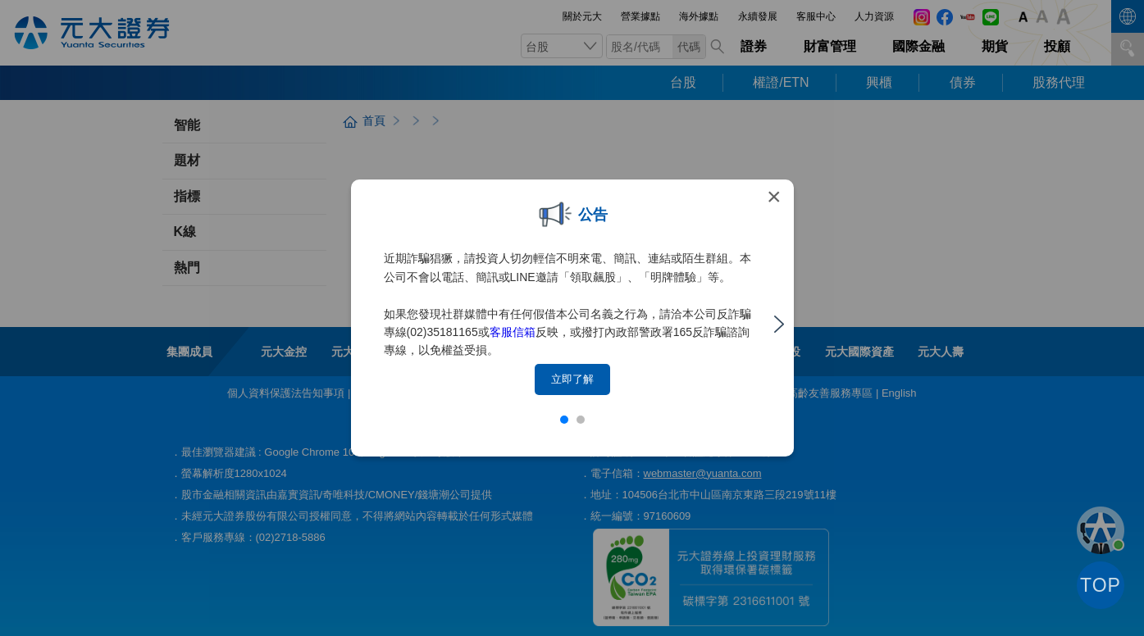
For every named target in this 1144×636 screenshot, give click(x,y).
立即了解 (572, 379)
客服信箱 (513, 331)
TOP (1100, 585)
